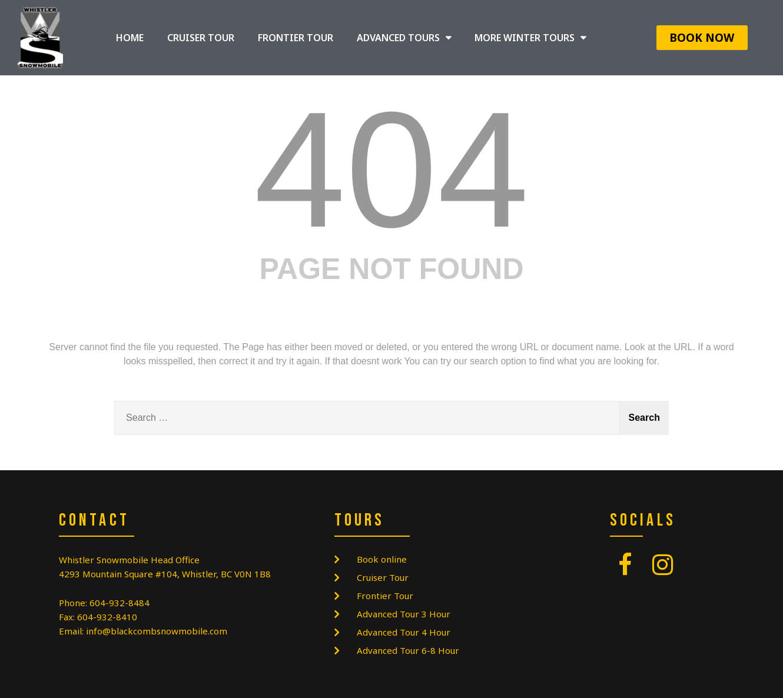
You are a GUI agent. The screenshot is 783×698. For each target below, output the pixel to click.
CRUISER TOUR (200, 37)
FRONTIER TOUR (295, 37)
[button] (702, 38)
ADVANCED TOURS (404, 37)
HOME (130, 37)
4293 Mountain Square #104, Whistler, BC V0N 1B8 (165, 574)
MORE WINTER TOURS (530, 37)
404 (391, 169)
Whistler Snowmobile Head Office (129, 560)
